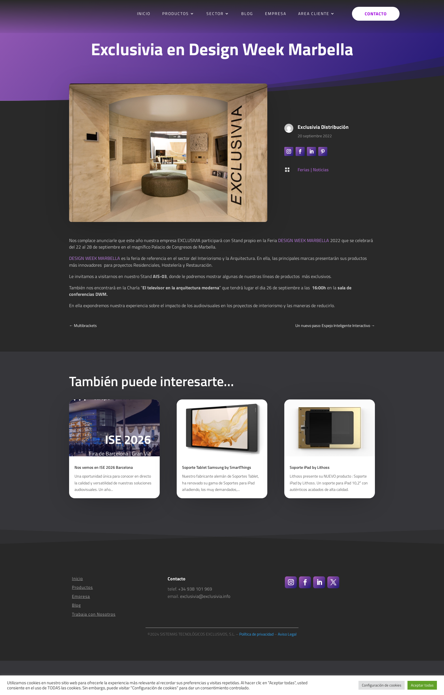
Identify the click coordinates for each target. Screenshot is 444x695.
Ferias (303, 169)
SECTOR (215, 13)
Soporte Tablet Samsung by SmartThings (216, 501)
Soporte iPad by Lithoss (310, 501)
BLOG (247, 13)
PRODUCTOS (175, 13)
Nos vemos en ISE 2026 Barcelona (103, 501)
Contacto (376, 13)
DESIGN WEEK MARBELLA (303, 240)
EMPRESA (275, 13)
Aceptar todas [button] (422, 685)
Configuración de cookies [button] (381, 685)
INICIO (143, 13)
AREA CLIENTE (313, 13)
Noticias (321, 169)
